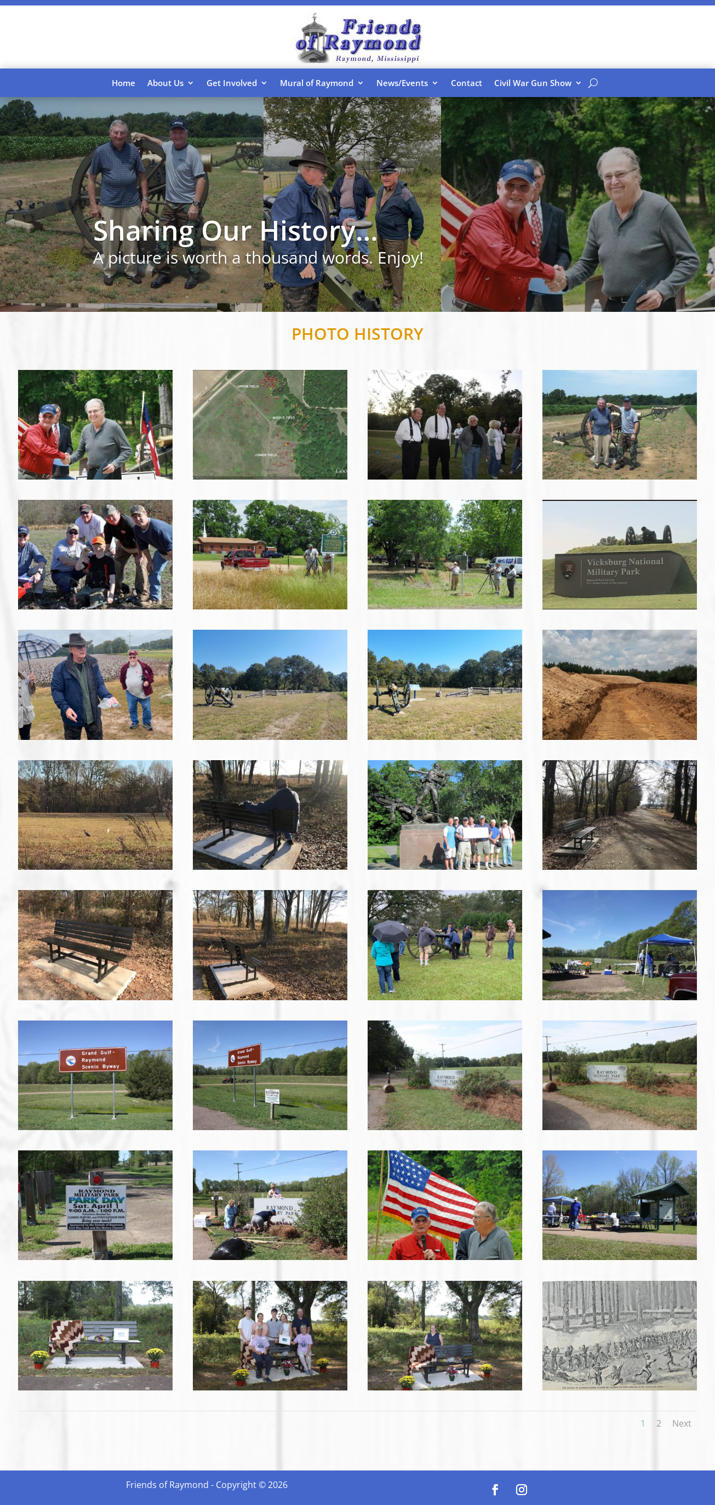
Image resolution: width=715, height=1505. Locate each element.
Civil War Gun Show (532, 83)
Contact (466, 83)
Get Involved (232, 83)
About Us (165, 83)
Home (123, 83)
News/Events (402, 83)
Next (681, 1423)
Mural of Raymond (316, 83)
